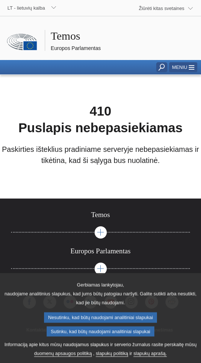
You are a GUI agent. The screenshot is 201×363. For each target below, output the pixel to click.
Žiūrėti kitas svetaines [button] (161, 8)
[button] (183, 67)
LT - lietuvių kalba (26, 8)
